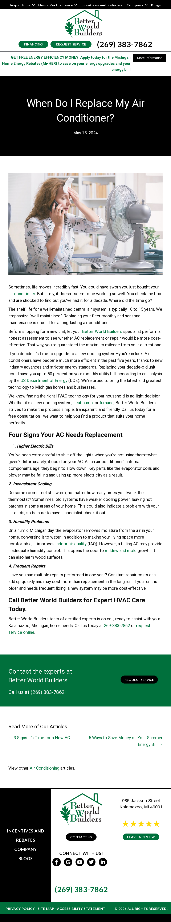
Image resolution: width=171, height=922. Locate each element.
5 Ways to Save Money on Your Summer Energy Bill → (126, 741)
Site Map (46, 908)
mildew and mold (121, 550)
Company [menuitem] (135, 5)
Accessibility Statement (81, 908)
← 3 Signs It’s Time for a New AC (39, 737)
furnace (107, 402)
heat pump (83, 402)
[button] (33, 5)
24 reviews (145, 829)
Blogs (26, 858)
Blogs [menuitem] (156, 5)
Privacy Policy (20, 908)
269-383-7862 (117, 625)
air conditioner (21, 293)
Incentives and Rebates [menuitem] (101, 5)
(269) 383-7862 (47, 692)
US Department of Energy (44, 380)
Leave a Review (141, 837)
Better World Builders (102, 331)
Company (25, 849)
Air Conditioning (44, 768)
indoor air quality (71, 543)
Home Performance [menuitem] (55, 5)
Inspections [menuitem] (20, 5)
